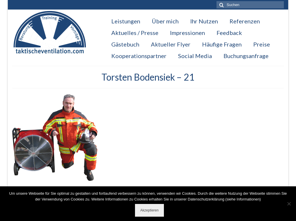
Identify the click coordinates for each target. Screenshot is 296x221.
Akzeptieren (149, 210)
